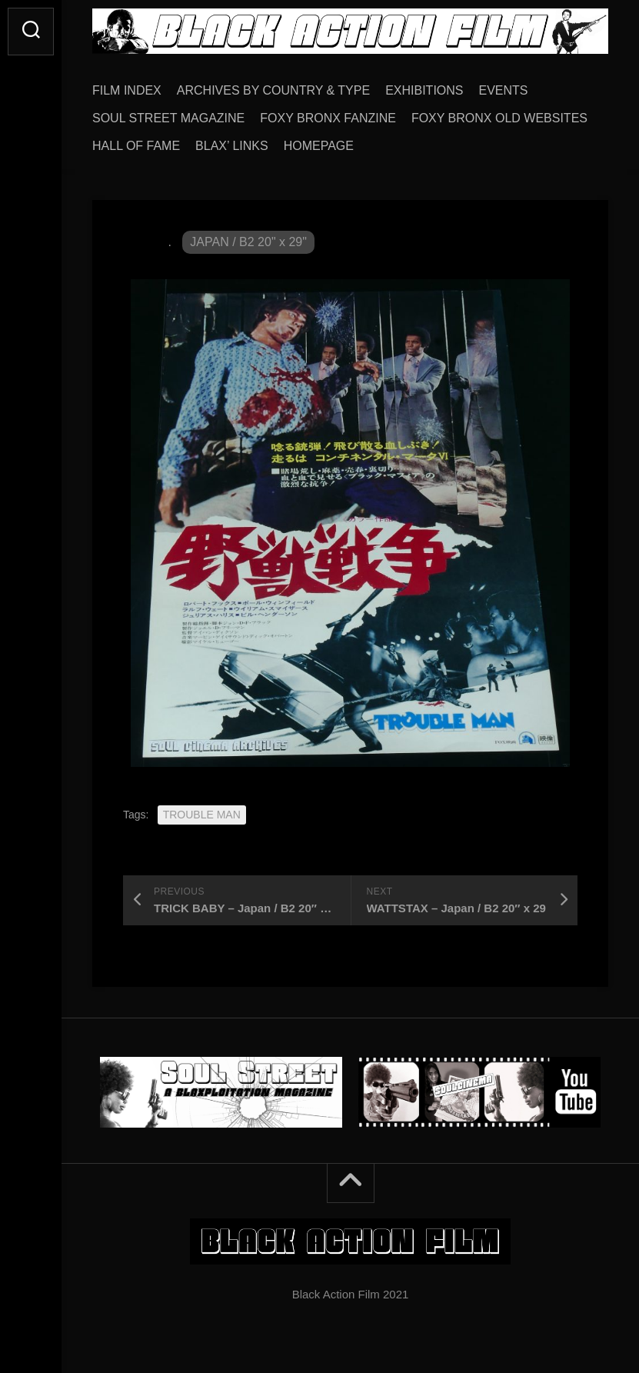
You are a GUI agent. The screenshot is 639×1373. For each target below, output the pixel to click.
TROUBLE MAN (202, 814)
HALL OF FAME (136, 145)
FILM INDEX (126, 90)
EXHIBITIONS (424, 90)
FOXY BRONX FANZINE (328, 118)
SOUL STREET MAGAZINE (168, 118)
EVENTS (503, 90)
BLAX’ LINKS (231, 145)
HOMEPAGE (319, 145)
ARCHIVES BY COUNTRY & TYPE (273, 90)
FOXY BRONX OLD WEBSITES (499, 118)
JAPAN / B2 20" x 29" (248, 241)
